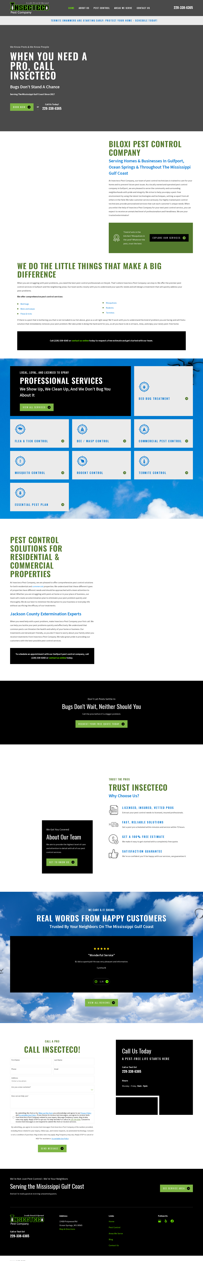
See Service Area (176, 1161)
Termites (110, 316)
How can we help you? (16, 1069)
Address (11, 1051)
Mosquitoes (111, 306)
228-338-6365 (183, 7)
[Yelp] (165, 1194)
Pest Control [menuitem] (102, 8)
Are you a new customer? (17, 1060)
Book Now (21, 107)
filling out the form (42, 1086)
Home (111, 1194)
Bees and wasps (27, 312)
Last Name (54, 1033)
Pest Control (114, 1200)
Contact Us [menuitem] (143, 8)
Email (52, 1042)
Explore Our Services (172, 237)
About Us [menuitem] (84, 8)
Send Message (48, 1121)
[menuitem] (13, 1240)
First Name (12, 1033)
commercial (33, 586)
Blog (111, 1212)
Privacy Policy (82, 1086)
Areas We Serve (116, 1206)
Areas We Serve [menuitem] (123, 8)
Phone (10, 1042)
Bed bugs (24, 307)
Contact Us (114, 1218)
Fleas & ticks (26, 317)
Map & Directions (67, 1202)
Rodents (110, 311)
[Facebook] (172, 1194)
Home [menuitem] (71, 8)
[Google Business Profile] (159, 1194)
